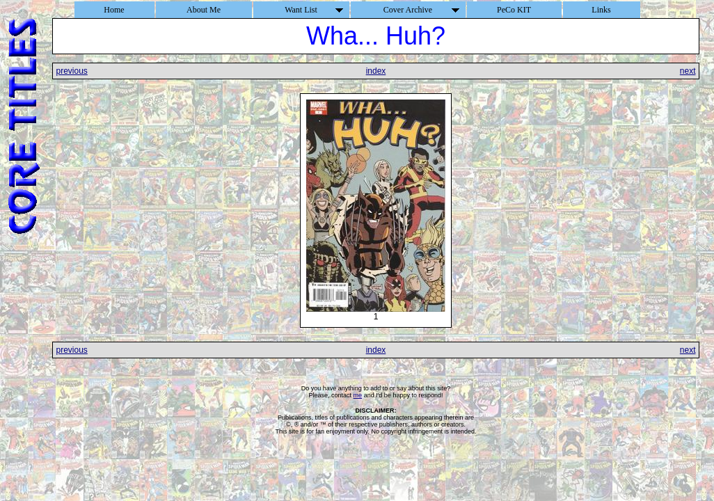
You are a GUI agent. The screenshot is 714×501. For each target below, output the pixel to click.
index (376, 71)
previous (71, 71)
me (358, 395)
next (688, 71)
